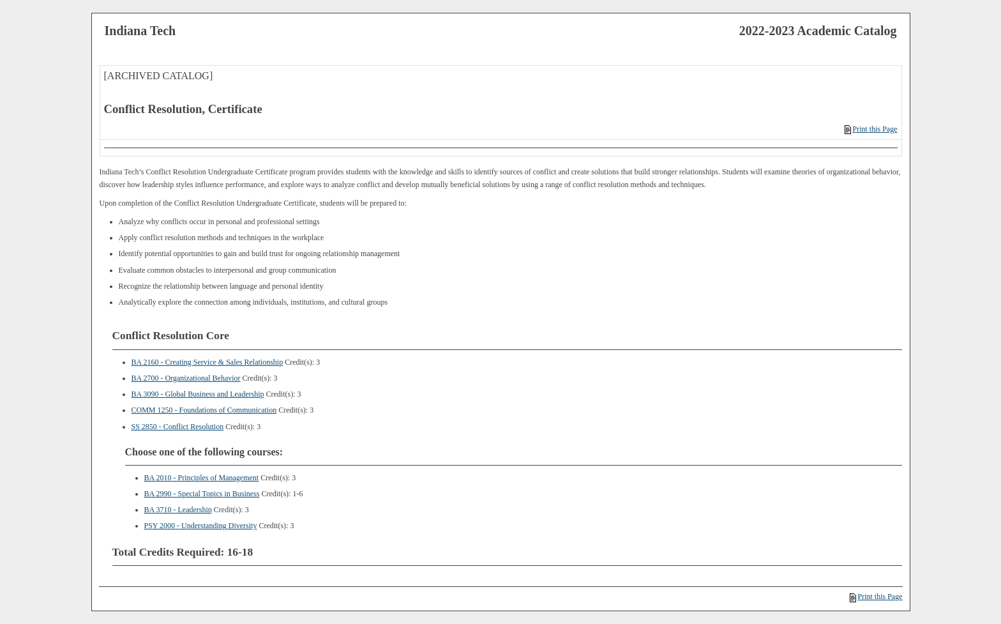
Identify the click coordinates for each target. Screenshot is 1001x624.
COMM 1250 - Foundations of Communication (204, 410)
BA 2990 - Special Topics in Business (202, 493)
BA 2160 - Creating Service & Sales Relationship (207, 362)
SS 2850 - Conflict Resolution (178, 426)
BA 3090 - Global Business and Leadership (198, 394)
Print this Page (871, 129)
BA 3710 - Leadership (178, 509)
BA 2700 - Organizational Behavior (186, 378)
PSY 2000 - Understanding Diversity (200, 525)
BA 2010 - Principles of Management (201, 477)
